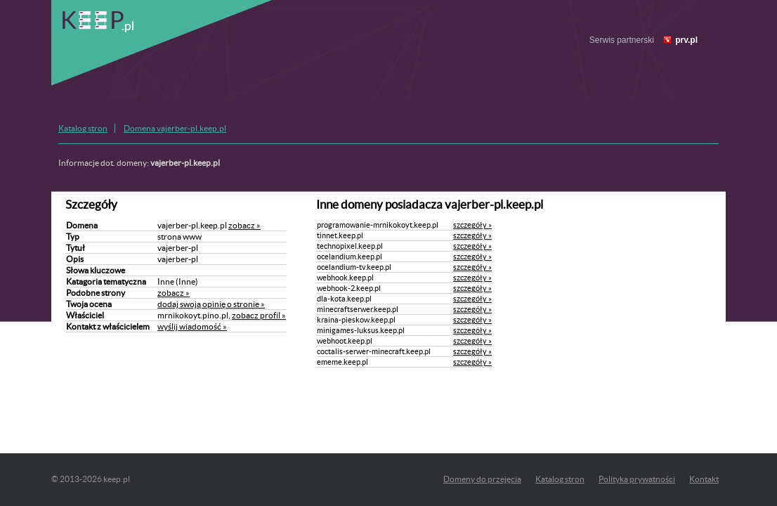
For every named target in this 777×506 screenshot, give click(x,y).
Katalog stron (82, 128)
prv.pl (686, 40)
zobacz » (244, 225)
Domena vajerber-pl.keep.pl (175, 128)
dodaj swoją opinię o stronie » (211, 304)
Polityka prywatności (637, 479)
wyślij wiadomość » (192, 326)
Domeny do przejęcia (482, 479)
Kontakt (704, 479)
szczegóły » (472, 225)
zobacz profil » (259, 315)
